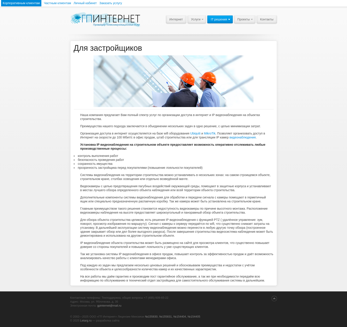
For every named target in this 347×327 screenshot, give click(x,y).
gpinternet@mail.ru (109, 305)
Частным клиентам (57, 3)
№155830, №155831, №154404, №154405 (172, 316)
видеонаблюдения (242, 137)
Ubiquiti (195, 133)
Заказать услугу (110, 3)
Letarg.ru (86, 320)
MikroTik (209, 133)
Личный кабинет (85, 3)
